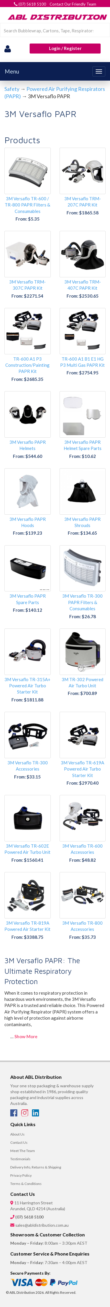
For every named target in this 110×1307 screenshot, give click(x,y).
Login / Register (65, 48)
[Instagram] (25, 1114)
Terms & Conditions (26, 1183)
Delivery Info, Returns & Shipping (35, 1167)
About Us (17, 1134)
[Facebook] (14, 1114)
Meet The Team (22, 1150)
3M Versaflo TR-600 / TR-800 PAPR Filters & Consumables (27, 205)
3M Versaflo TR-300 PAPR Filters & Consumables (82, 602)
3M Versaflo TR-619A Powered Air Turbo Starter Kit (82, 769)
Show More (26, 1036)
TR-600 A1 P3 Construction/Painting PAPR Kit (27, 365)
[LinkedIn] (35, 1114)
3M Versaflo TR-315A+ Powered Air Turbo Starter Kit (27, 686)
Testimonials (20, 1159)
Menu (12, 71)
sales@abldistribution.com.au (42, 1225)
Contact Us (19, 1142)
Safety (11, 89)
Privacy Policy (21, 1175)
